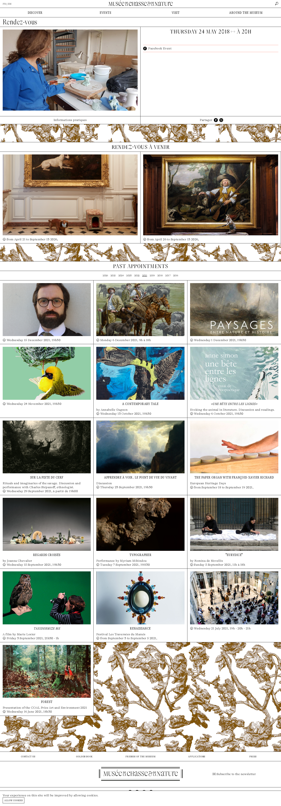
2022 (137, 275)
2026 (105, 275)
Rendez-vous (20, 22)
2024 (121, 275)
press (253, 756)
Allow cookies (13, 800)
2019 (152, 275)
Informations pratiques (70, 120)
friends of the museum (140, 756)
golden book (84, 756)
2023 (129, 275)
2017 (168, 275)
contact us (28, 756)
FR (4, 4)
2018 (160, 275)
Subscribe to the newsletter (236, 774)
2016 (175, 275)
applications (196, 756)
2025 (113, 275)
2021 (144, 275)
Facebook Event (159, 48)
